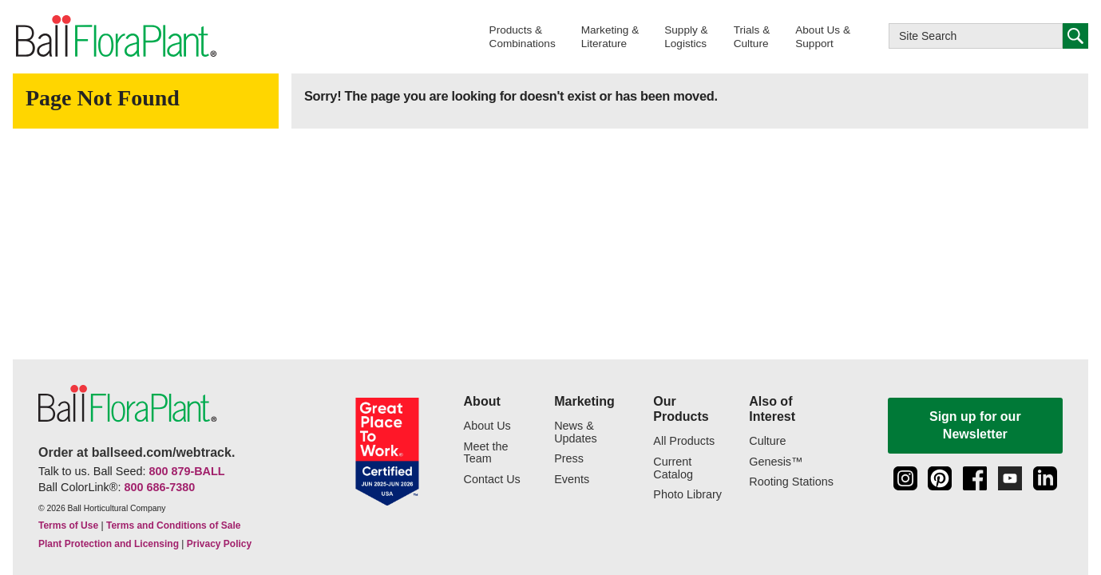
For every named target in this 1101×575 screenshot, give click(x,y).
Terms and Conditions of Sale (173, 525)
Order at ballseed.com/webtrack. (136, 452)
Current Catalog (673, 468)
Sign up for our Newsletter (975, 425)
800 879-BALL (186, 471)
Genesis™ (775, 462)
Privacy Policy (219, 543)
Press (569, 459)
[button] (522, 36)
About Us (487, 426)
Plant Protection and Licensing (108, 543)
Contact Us (492, 480)
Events (571, 480)
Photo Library (687, 495)
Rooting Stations (791, 482)
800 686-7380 (159, 487)
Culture (767, 441)
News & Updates (575, 432)
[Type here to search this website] (976, 36)
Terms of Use (68, 525)
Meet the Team (486, 453)
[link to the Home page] (115, 36)
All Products (684, 441)
